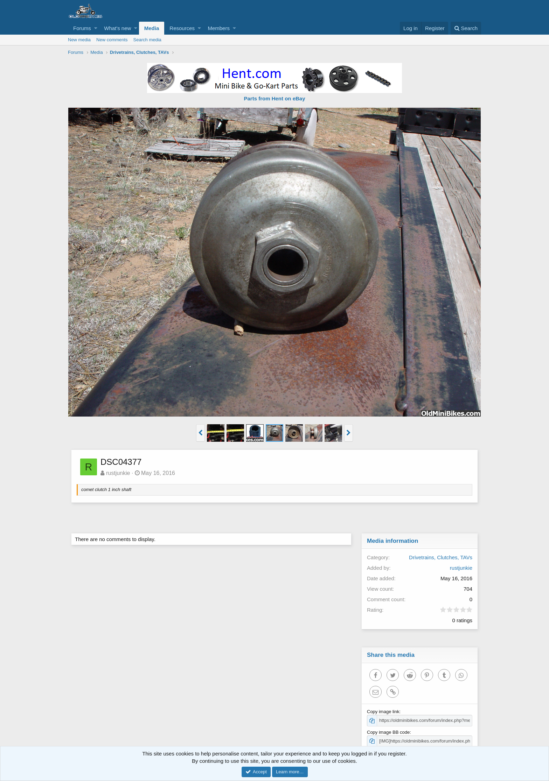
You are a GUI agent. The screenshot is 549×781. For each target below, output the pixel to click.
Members (219, 28)
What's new (117, 28)
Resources (182, 28)
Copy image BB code (388, 732)
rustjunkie (118, 473)
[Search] (466, 28)
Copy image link (383, 711)
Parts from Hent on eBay (274, 98)
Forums (82, 28)
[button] (95, 28)
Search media (147, 39)
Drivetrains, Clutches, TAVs (440, 557)
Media (151, 28)
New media (79, 39)
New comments (112, 39)
